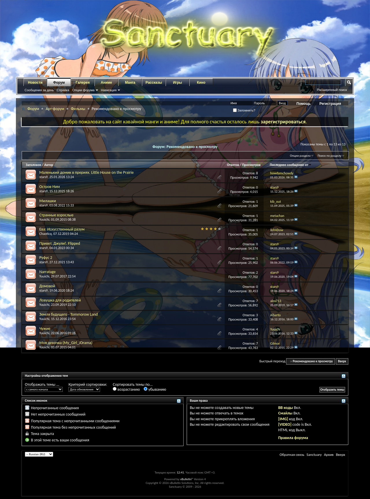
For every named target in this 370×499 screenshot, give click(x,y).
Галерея (83, 83)
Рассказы (154, 83)
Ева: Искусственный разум (61, 229)
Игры (177, 83)
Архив (329, 454)
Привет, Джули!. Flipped (59, 243)
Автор (48, 165)
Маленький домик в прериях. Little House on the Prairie (86, 172)
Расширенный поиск (332, 90)
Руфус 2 (45, 257)
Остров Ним (49, 186)
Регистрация (330, 104)
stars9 (43, 177)
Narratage (47, 271)
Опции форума (83, 90)
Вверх (342, 361)
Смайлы (285, 413)
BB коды (285, 407)
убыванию (155, 389)
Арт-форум (55, 108)
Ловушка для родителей (60, 300)
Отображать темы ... (42, 384)
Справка (63, 90)
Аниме (106, 83)
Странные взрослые (56, 215)
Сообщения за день (39, 90)
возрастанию (126, 389)
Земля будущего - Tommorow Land (68, 314)
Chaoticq (45, 234)
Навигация (108, 90)
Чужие (44, 328)
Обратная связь (292, 454)
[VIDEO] (284, 424)
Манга (130, 83)
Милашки (47, 200)
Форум (59, 83)
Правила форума (293, 437)
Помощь (304, 104)
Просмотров (251, 165)
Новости (35, 83)
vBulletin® (186, 479)
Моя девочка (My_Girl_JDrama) (65, 342)
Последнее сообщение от (290, 165)
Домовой (47, 286)
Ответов (233, 165)
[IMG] (283, 418)
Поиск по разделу (329, 156)
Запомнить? (244, 110)
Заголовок (33, 165)
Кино (201, 83)
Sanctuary (313, 454)
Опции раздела (300, 156)
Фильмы (78, 108)
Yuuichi (44, 219)
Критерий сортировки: (88, 384)
